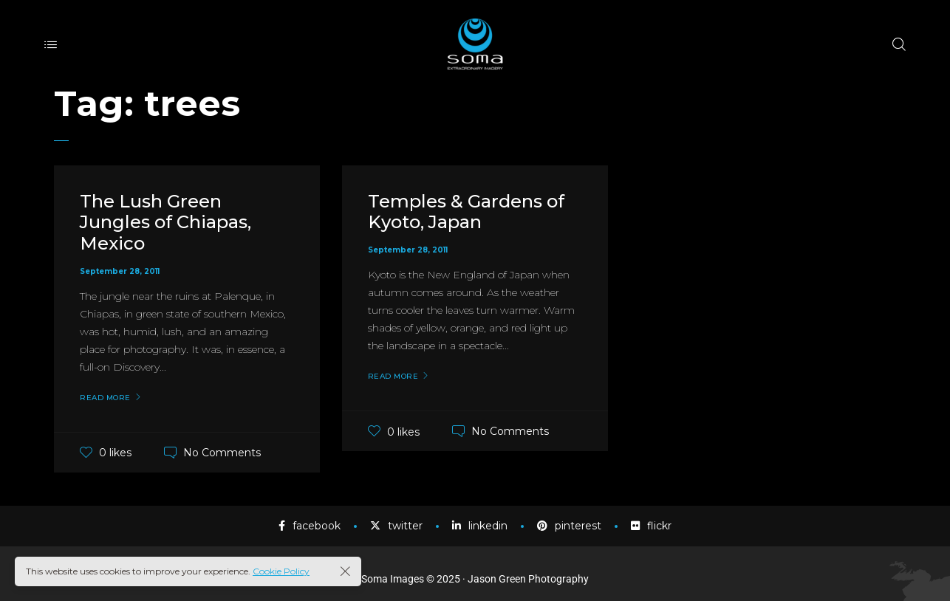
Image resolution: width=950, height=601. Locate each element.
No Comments (222, 452)
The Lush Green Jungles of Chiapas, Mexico (165, 222)
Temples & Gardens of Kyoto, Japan (466, 211)
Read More (105, 398)
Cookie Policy (281, 571)
